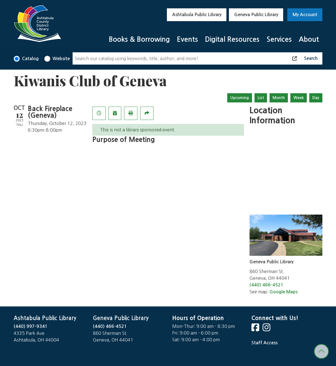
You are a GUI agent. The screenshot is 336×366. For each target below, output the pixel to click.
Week (298, 98)
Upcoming (239, 98)
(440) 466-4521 (266, 285)
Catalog (30, 59)
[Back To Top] (321, 351)
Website (61, 59)
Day (315, 98)
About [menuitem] (309, 39)
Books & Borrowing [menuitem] (139, 39)
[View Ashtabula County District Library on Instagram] (267, 329)
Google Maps (284, 292)
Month (279, 98)
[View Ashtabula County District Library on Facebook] (255, 329)
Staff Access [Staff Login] (264, 343)
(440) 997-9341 (31, 326)
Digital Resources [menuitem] (232, 39)
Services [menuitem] (279, 39)
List (261, 98)
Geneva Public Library (256, 15)
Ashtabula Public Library (196, 15)
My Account (305, 15)
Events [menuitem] (187, 39)
